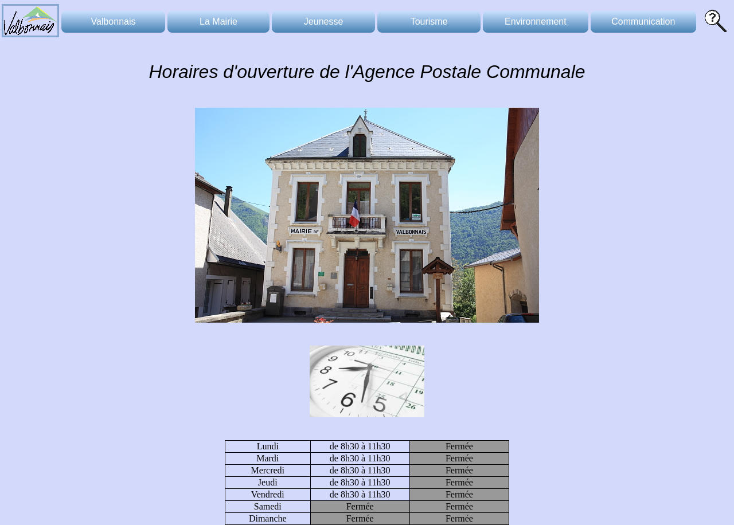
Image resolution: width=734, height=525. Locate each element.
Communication (643, 21)
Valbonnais (113, 21)
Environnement (536, 21)
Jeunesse (323, 21)
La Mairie (218, 21)
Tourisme (429, 21)
